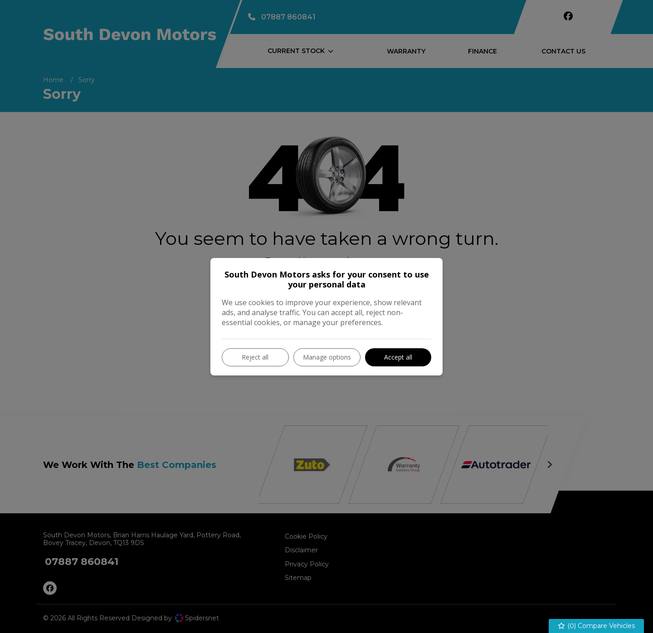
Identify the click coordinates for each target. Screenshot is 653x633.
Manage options (327, 357)
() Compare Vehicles (596, 626)
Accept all (398, 357)
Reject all (255, 357)
